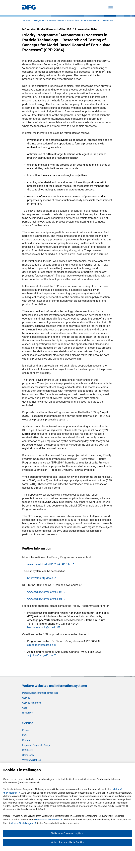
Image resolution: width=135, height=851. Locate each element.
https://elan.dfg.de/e (42, 578)
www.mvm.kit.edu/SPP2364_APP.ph (51, 564)
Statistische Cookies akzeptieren (67, 833)
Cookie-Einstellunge (24, 823)
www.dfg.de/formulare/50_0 (46, 592)
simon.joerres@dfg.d (42, 644)
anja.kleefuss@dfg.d (42, 655)
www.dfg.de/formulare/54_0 (46, 598)
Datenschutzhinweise (49, 819)
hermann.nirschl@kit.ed (43, 627)
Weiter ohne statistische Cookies (67, 842)
